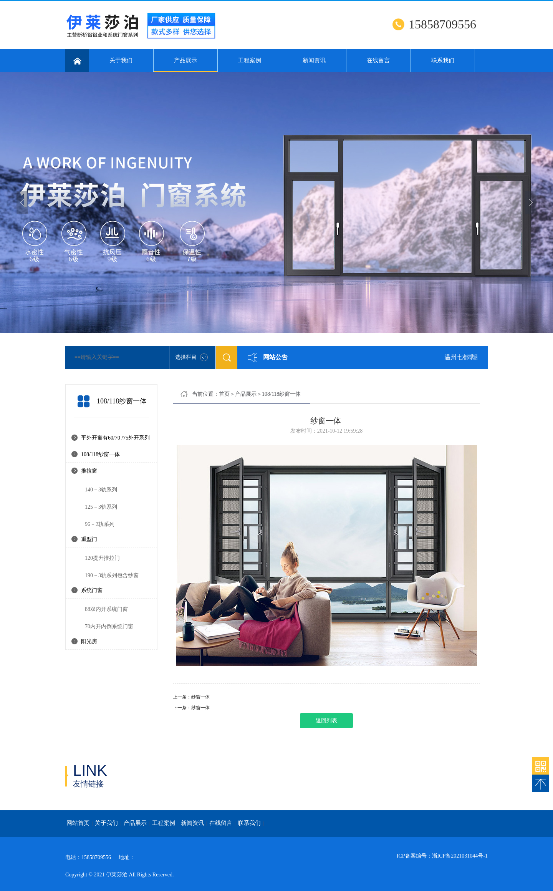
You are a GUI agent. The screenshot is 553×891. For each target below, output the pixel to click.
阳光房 (89, 641)
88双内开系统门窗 (106, 609)
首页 (224, 394)
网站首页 (77, 823)
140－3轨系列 (101, 490)
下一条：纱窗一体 (191, 707)
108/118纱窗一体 (100, 454)
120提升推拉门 (102, 558)
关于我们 (120, 60)
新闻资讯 (314, 60)
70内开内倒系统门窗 (109, 626)
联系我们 (442, 60)
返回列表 (326, 720)
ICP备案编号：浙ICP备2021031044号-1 (442, 856)
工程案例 (249, 60)
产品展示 (186, 64)
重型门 (89, 539)
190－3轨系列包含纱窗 (112, 575)
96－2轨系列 (99, 524)
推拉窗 (89, 471)
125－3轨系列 (101, 507)
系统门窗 (92, 590)
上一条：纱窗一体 (191, 697)
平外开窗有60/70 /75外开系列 (115, 438)
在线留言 (378, 60)
